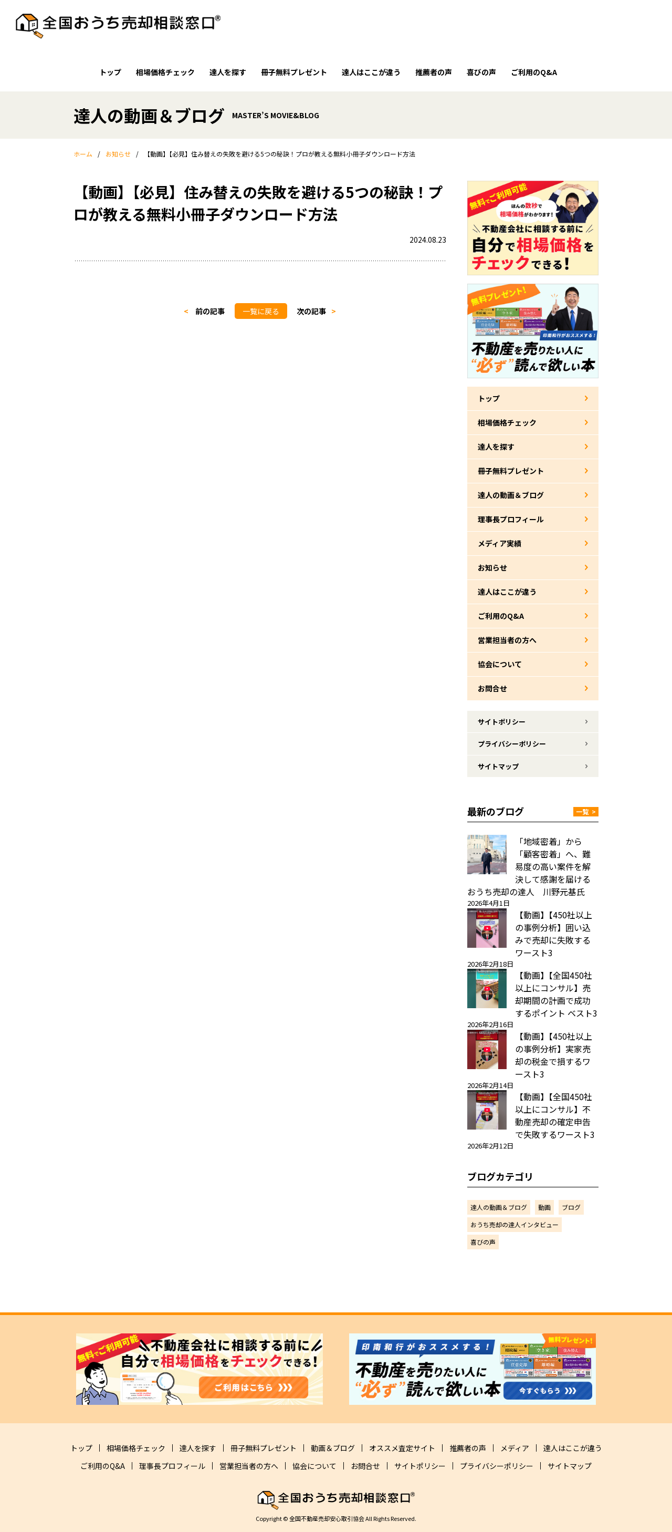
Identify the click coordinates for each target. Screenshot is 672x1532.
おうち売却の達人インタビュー (514, 1224)
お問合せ (492, 688)
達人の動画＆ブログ (511, 495)
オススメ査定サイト (402, 1448)
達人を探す (227, 72)
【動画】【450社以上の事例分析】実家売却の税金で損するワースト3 (553, 1055)
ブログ (571, 1207)
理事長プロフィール (511, 519)
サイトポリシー (502, 722)
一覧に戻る (261, 311)
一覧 (586, 811)
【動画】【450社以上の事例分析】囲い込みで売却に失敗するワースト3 (553, 933)
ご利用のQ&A (534, 72)
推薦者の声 (433, 72)
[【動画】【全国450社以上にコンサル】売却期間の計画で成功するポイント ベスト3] (487, 988)
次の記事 (311, 311)
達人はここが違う (371, 72)
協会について (500, 664)
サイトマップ (498, 766)
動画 (544, 1207)
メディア (514, 1448)
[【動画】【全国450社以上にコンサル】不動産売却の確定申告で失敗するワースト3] (487, 1110)
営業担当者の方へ (507, 640)
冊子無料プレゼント (294, 72)
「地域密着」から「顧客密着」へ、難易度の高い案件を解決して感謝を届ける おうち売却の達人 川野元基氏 (533, 866)
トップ (110, 72)
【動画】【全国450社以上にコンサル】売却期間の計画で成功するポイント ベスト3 (556, 994)
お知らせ (492, 567)
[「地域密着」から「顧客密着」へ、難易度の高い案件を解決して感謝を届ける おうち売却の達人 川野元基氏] (487, 854)
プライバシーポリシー (512, 744)
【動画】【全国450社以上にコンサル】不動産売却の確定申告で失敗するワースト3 (555, 1115)
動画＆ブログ (333, 1448)
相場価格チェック (165, 72)
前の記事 (210, 311)
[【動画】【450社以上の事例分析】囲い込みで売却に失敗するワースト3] (487, 928)
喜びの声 (481, 72)
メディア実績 (499, 543)
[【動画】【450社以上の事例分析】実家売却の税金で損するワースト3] (487, 1049)
